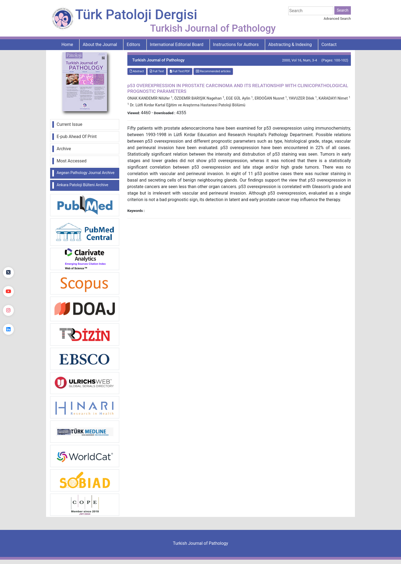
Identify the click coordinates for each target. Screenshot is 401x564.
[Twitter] (8, 272)
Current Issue (69, 124)
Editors (133, 44)
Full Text (157, 71)
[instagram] (8, 310)
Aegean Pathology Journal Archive (85, 172)
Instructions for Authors (236, 44)
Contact (329, 44)
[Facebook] (8, 253)
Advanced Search (337, 19)
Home (67, 44)
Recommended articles (213, 71)
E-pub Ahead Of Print (77, 136)
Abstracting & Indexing (290, 44)
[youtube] (8, 291)
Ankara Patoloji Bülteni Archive (82, 185)
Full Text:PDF (180, 71)
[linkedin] (8, 329)
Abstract (137, 71)
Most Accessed (71, 160)
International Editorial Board (176, 44)
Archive (64, 148)
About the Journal (100, 44)
